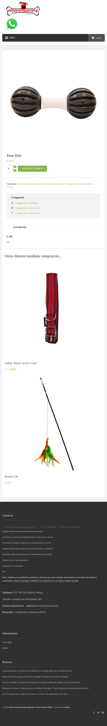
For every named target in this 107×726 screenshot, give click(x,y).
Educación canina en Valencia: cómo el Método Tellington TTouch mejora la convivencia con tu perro (45, 688)
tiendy (67, 707)
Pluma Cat (11, 476)
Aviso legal (7, 642)
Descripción (19, 227)
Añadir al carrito (32, 168)
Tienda (10, 187)
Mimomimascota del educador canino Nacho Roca (30, 707)
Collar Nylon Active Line (20, 363)
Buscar (5, 648)
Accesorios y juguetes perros (29, 184)
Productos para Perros (84, 184)
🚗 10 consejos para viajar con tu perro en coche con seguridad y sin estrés (34, 694)
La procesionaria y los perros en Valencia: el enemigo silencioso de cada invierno (37, 671)
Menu (9, 37)
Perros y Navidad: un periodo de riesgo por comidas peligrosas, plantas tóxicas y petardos (41, 682)
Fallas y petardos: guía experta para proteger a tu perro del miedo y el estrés (35, 677)
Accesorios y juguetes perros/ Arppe (58, 184)
